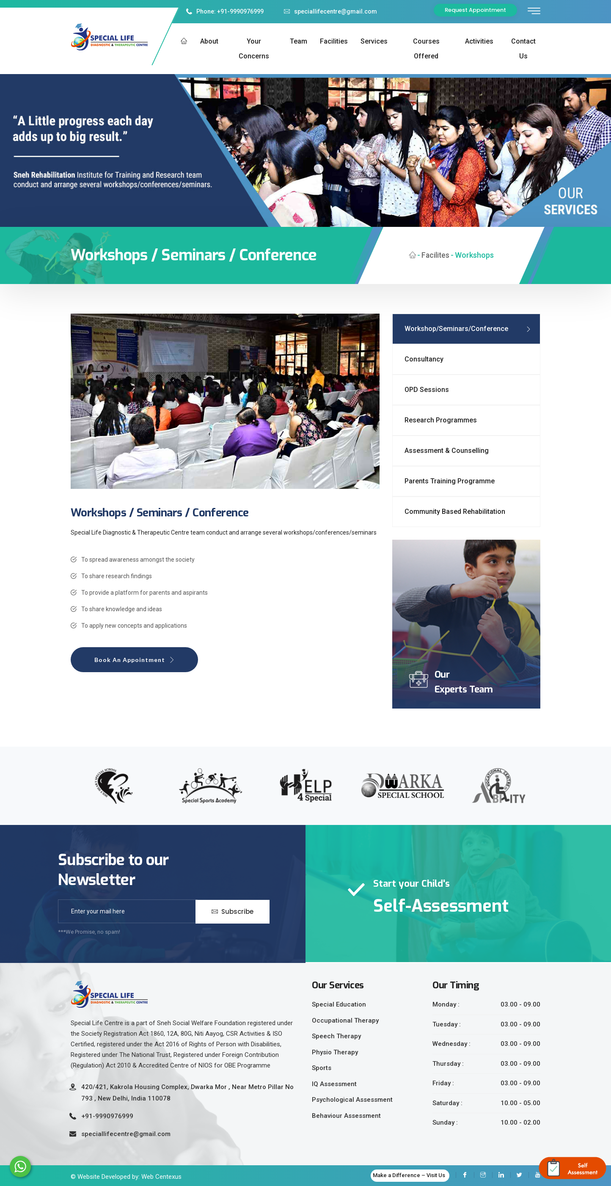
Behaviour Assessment (346, 1116)
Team (298, 41)
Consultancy (424, 359)
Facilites (435, 255)
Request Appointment (475, 10)
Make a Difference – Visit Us (409, 1175)
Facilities (334, 41)
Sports (321, 1068)
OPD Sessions (427, 390)
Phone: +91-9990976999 (225, 11)
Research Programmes (441, 420)
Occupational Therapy (345, 1020)
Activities (479, 41)
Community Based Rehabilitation (455, 511)
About (209, 41)
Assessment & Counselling (447, 451)
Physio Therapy (335, 1052)
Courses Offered (426, 48)
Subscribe (232, 911)
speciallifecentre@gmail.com (330, 11)
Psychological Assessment (352, 1099)
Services (374, 41)
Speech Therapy (336, 1036)
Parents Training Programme (450, 481)
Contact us (523, 48)
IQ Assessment (334, 1084)
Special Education (339, 1004)
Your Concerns (254, 48)
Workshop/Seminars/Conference (456, 329)
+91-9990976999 (107, 1116)
